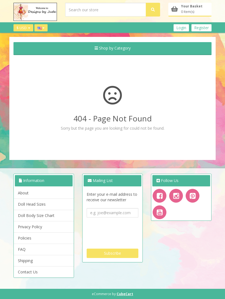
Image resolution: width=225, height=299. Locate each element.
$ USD (23, 27)
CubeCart (125, 294)
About (23, 192)
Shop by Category (113, 48)
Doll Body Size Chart (36, 215)
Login (181, 27)
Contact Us (28, 271)
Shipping (25, 260)
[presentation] (128, 231)
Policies (24, 238)
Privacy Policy (30, 226)
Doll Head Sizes (32, 204)
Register (201, 27)
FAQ (22, 249)
